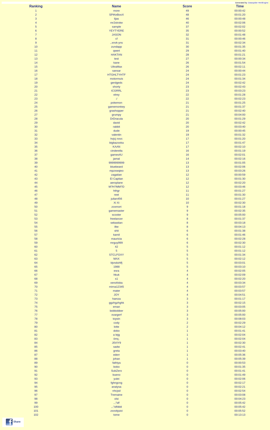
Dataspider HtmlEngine (258, 3)
